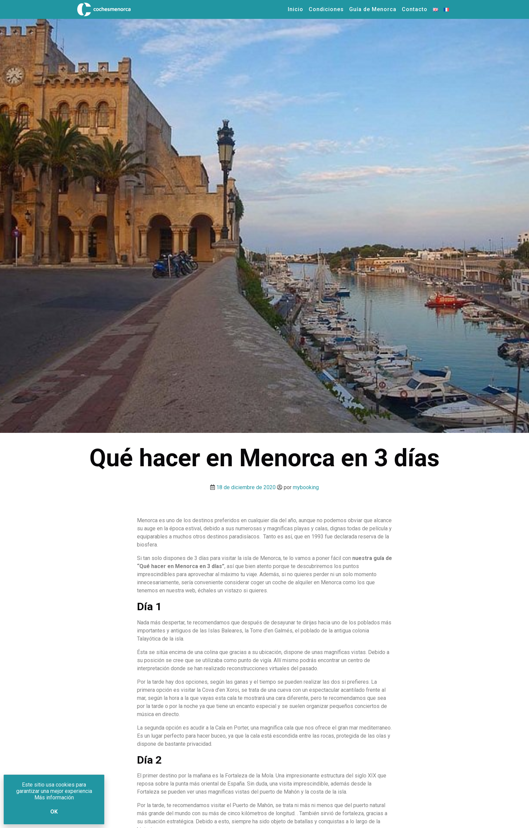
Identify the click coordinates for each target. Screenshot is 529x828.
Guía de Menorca (372, 9)
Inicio (295, 9)
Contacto (414, 9)
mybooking (306, 487)
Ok (54, 811)
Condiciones (326, 9)
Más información (54, 797)
